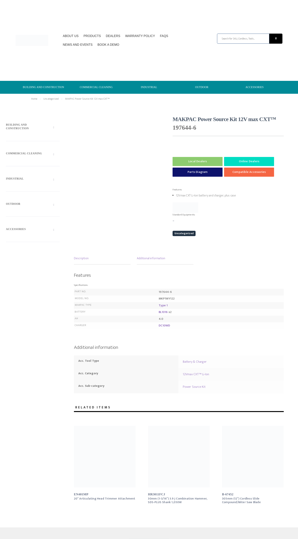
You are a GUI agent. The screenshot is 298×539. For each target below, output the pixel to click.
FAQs (164, 36)
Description (81, 258)
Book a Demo (108, 44)
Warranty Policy (140, 36)
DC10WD (164, 325)
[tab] (102, 259)
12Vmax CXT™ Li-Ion (196, 374)
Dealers (113, 36)
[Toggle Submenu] (32, 127)
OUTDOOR (201, 87)
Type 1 (163, 305)
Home (34, 99)
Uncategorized (51, 99)
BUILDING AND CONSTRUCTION (43, 87)
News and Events (78, 44)
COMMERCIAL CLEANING (96, 87)
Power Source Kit (194, 386)
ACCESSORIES (254, 87)
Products (92, 36)
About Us (70, 36)
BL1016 (163, 312)
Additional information (151, 258)
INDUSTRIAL (149, 87)
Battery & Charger (195, 361)
